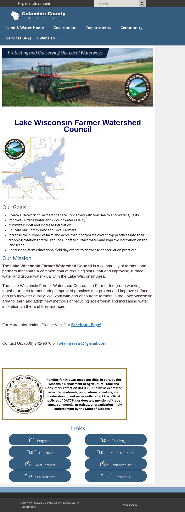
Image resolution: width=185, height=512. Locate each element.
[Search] (122, 3)
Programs (40, 439)
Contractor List (115, 464)
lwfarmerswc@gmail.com (82, 343)
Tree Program (115, 439)
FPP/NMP (40, 451)
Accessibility (130, 505)
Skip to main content (34, 3)
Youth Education (115, 451)
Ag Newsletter (40, 476)
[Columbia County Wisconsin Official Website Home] (39, 15)
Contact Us (115, 476)
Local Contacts (40, 464)
